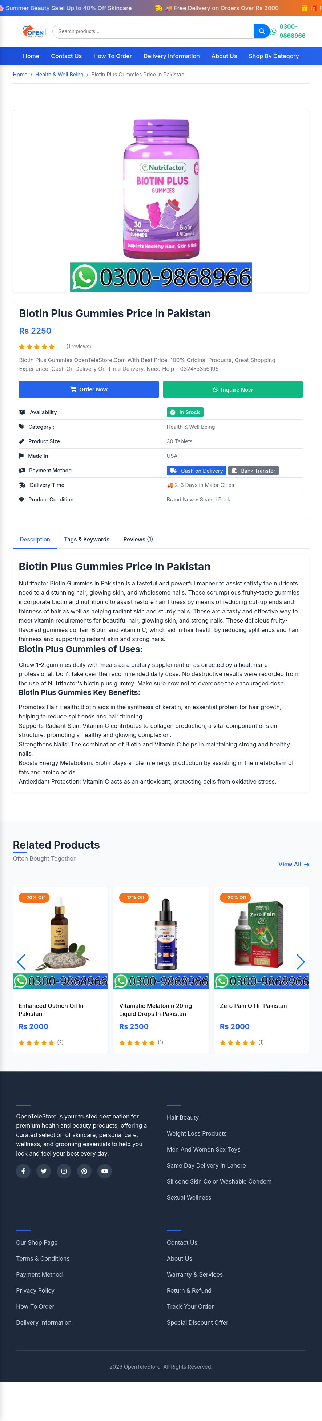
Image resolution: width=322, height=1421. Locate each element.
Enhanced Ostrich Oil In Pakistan (51, 1009)
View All (293, 864)
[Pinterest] (84, 1171)
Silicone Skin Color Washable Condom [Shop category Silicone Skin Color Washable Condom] (219, 1181)
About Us (224, 56)
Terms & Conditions (42, 1258)
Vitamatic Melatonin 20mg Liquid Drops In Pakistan (155, 1009)
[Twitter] (43, 1171)
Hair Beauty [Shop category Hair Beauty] (183, 1117)
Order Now (89, 389)
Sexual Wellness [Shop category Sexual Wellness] (189, 1197)
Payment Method (39, 1274)
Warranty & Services (195, 1274)
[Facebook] (23, 1171)
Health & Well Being (191, 427)
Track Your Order (190, 1306)
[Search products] (153, 31)
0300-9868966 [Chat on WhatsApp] (288, 31)
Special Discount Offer (197, 1322)
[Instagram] (64, 1171)
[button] (301, 962)
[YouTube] (104, 1171)
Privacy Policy (35, 1290)
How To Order (112, 56)
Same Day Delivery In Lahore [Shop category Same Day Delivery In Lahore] (206, 1165)
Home (31, 56)
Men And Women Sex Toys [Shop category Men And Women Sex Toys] (204, 1149)
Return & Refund (189, 1290)
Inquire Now (233, 389)
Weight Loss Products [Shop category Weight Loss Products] (197, 1133)
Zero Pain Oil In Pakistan (253, 1005)
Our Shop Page (36, 1242)
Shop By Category (274, 56)
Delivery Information (172, 56)
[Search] (262, 31)
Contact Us (66, 56)
